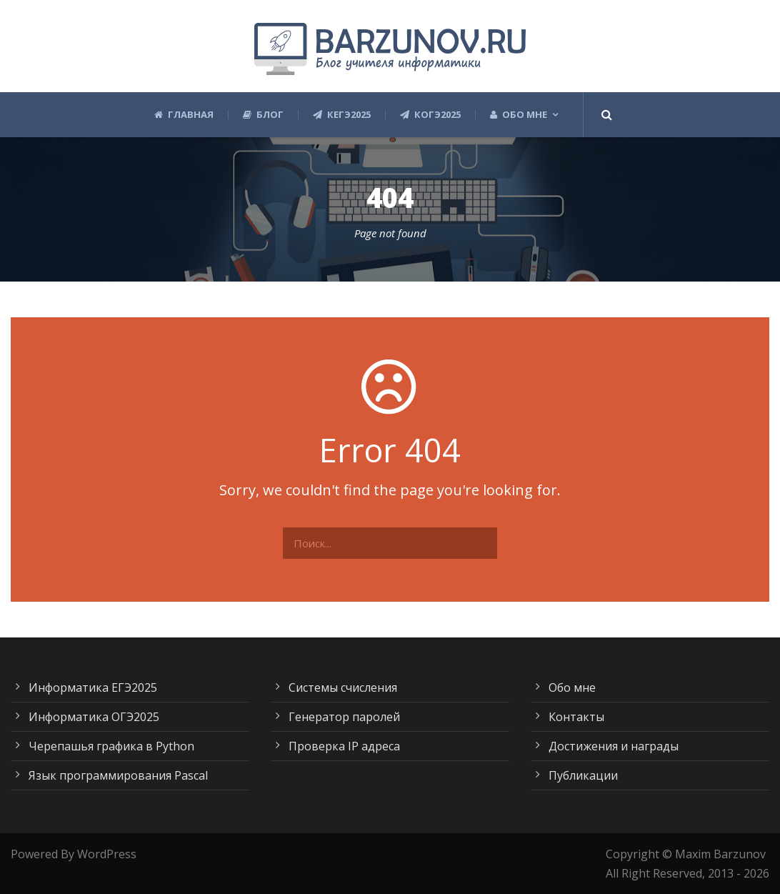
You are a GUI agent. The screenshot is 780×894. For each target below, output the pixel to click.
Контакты (576, 717)
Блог (263, 114)
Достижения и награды (614, 746)
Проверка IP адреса (344, 746)
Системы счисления (343, 687)
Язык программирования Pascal (118, 775)
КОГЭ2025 (430, 114)
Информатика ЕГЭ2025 (93, 687)
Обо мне (518, 114)
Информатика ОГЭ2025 (94, 717)
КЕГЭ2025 (342, 114)
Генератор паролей (344, 717)
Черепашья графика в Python (111, 746)
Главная (184, 114)
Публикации (583, 775)
